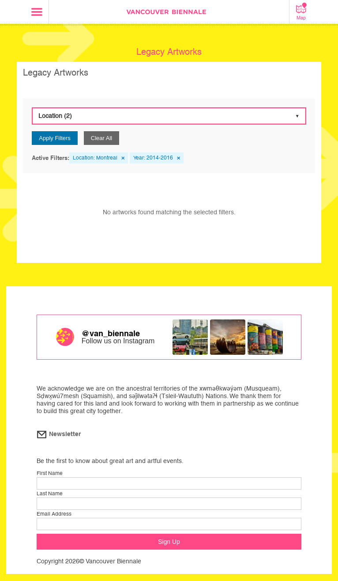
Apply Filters (55, 138)
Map (301, 11)
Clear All (101, 138)
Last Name (50, 493)
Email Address (54, 514)
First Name (50, 473)
